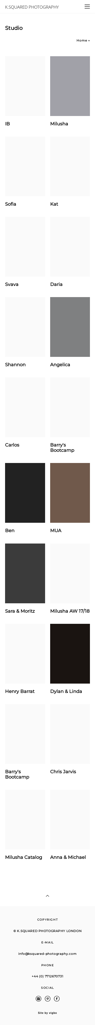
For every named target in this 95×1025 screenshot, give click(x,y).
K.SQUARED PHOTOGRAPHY (32, 7)
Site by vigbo (47, 1013)
